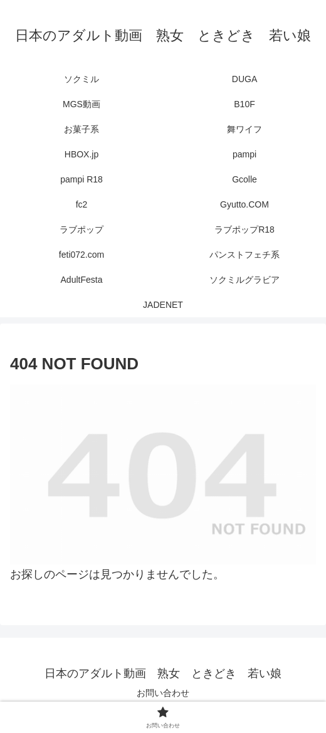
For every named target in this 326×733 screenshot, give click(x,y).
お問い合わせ (163, 693)
